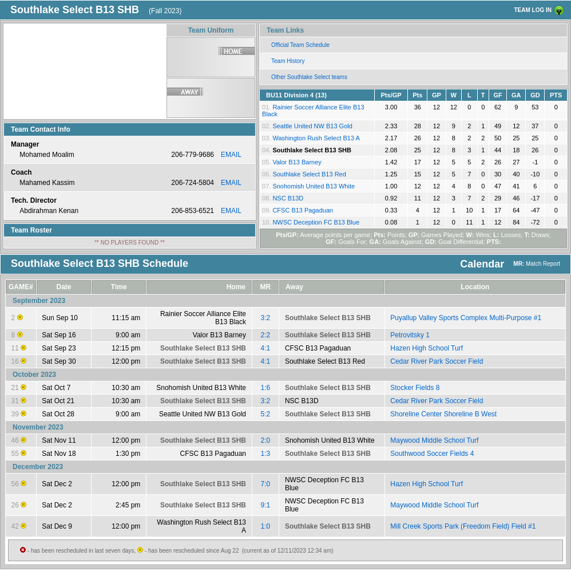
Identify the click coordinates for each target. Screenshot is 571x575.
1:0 (266, 526)
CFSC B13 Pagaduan (302, 210)
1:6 (266, 388)
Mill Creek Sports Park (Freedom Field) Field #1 (463, 526)
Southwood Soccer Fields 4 (432, 454)
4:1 (266, 348)
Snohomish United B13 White (313, 186)
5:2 (266, 414)
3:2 (266, 318)
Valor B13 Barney (296, 162)
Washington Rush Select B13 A (315, 138)
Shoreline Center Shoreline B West (443, 414)
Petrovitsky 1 (410, 335)
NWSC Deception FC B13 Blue (315, 222)
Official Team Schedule (300, 45)
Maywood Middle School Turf (434, 440)
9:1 (266, 505)
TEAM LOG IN (533, 10)
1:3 (266, 454)
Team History (287, 61)
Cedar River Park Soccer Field (436, 361)
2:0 (266, 440)
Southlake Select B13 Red (309, 174)
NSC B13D (287, 198)
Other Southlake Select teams (309, 77)
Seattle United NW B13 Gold (312, 126)
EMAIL (231, 155)
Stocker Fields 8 (414, 388)
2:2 (266, 335)
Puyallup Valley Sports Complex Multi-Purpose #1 (465, 318)
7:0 (266, 484)
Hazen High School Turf (426, 348)
